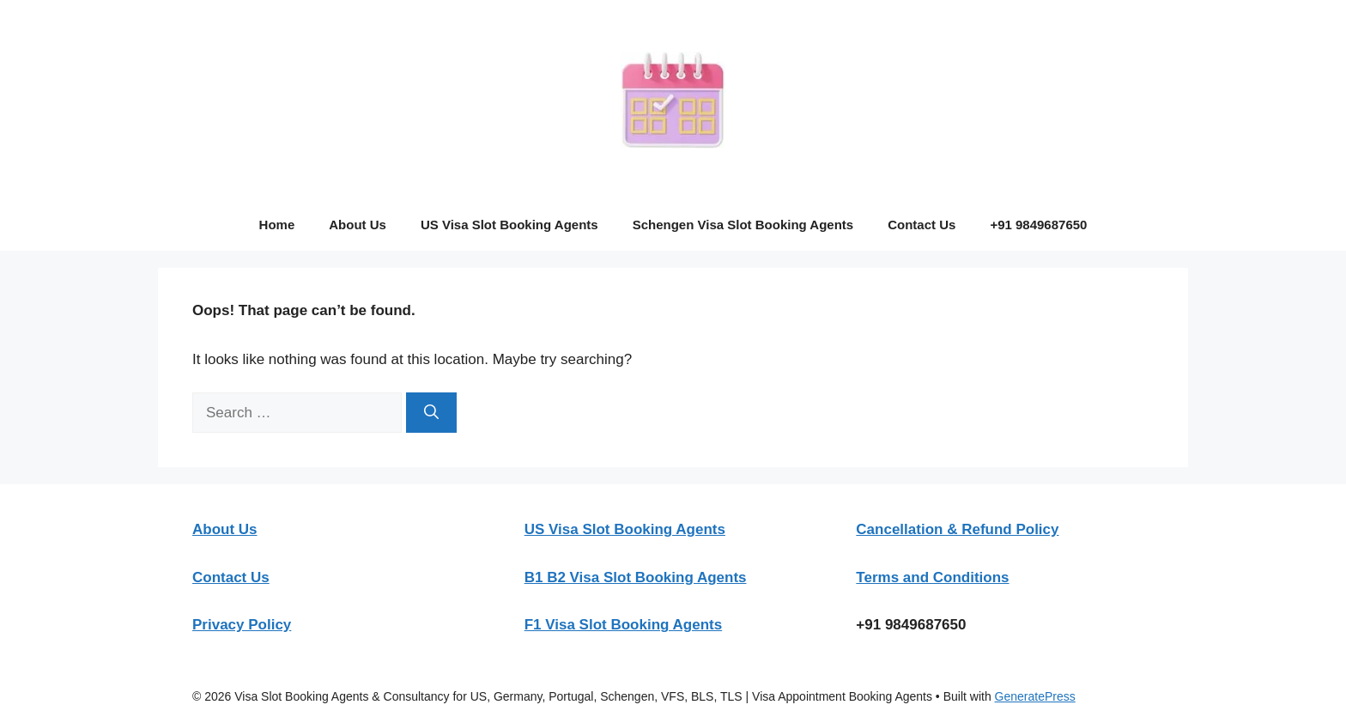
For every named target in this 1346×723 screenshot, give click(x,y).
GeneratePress (1035, 696)
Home (277, 224)
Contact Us (921, 224)
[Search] (431, 413)
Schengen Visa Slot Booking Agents (743, 224)
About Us (357, 224)
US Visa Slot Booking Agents (509, 224)
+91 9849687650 (1038, 224)
